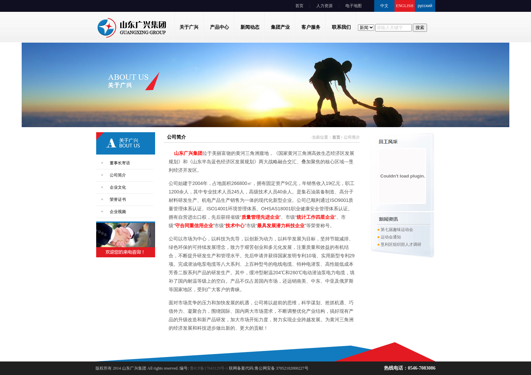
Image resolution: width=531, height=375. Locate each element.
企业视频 (118, 211)
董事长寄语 (120, 163)
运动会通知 (389, 238)
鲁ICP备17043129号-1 (208, 368)
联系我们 (341, 27)
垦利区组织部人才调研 (399, 246)
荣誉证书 (118, 199)
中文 (384, 5)
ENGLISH (404, 5)
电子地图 (353, 5)
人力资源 (324, 5)
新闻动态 (249, 27)
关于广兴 (188, 27)
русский (425, 5)
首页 (299, 5)
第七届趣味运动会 (395, 231)
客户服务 (310, 27)
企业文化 (118, 187)
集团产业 (280, 27)
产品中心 (219, 27)
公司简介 (118, 175)
